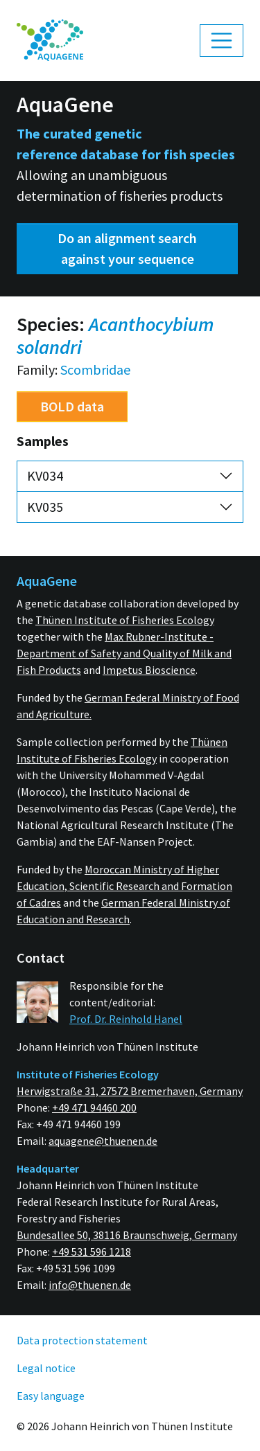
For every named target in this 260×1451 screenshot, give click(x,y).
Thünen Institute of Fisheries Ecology (124, 620)
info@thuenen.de (90, 1285)
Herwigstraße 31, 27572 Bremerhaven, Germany (130, 1091)
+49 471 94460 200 (94, 1107)
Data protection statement (82, 1340)
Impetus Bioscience (149, 670)
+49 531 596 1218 (91, 1251)
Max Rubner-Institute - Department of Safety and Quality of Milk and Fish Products (124, 653)
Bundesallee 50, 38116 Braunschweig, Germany (127, 1235)
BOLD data (72, 406)
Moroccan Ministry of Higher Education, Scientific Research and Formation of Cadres (124, 885)
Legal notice (46, 1368)
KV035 (45, 506)
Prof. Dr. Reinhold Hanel (125, 1019)
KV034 (45, 475)
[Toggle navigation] (222, 40)
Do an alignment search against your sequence (127, 248)
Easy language (51, 1396)
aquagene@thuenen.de (103, 1141)
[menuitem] (50, 40)
